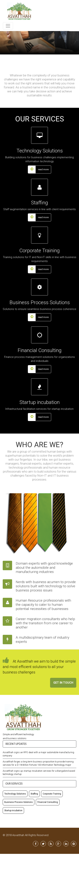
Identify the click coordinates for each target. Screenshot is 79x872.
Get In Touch (63, 682)
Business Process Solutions (18, 801)
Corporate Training (52, 793)
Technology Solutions (15, 793)
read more (38, 169)
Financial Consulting (47, 801)
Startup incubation (13, 810)
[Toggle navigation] (8, 25)
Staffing (34, 793)
